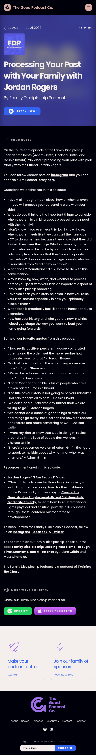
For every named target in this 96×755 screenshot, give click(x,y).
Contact (67, 721)
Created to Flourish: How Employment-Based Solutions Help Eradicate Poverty (45, 497)
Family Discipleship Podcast (37, 98)
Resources (53, 721)
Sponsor (80, 721)
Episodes (38, 721)
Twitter (58, 532)
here (51, 180)
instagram (59, 175)
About (14, 721)
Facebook (39, 532)
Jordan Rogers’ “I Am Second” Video (36, 477)
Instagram (21, 532)
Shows (25, 721)
